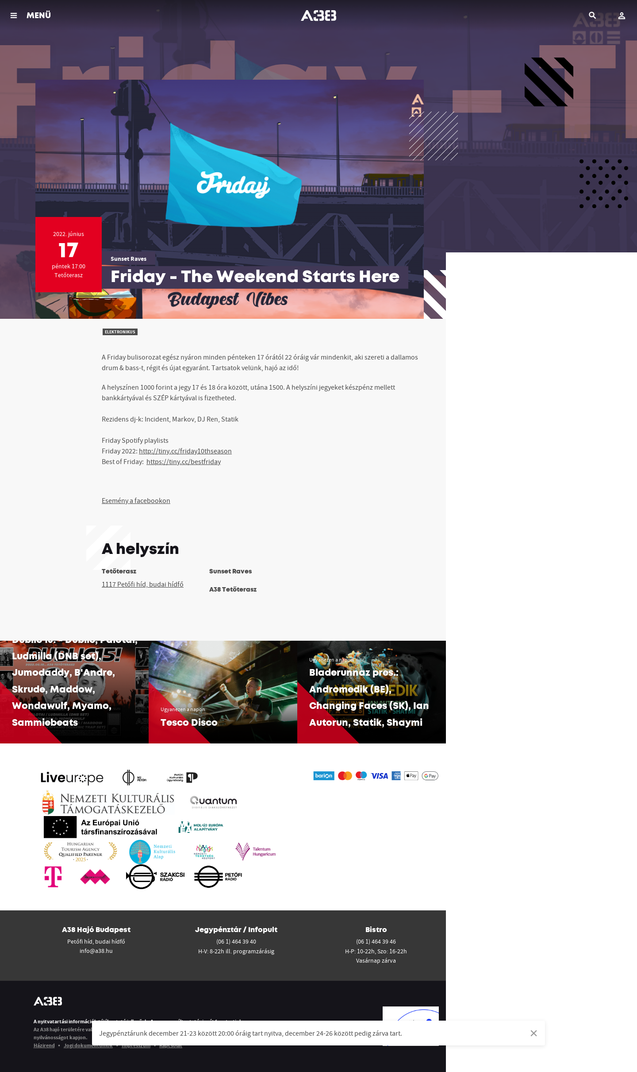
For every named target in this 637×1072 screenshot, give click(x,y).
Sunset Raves (128, 259)
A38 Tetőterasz (233, 589)
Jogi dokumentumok (88, 1045)
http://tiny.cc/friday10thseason (185, 450)
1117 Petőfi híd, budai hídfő (143, 584)
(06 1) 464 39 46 (376, 941)
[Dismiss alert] (534, 1033)
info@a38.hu (96, 951)
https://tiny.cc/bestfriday (183, 461)
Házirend (44, 1045)
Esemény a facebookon (136, 500)
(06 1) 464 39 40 (236, 941)
